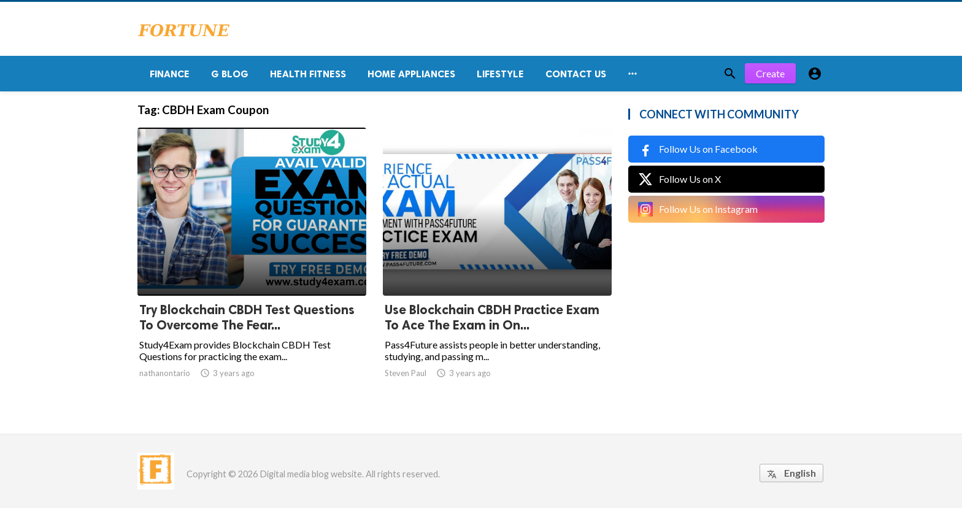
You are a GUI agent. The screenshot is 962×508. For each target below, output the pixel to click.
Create (770, 73)
